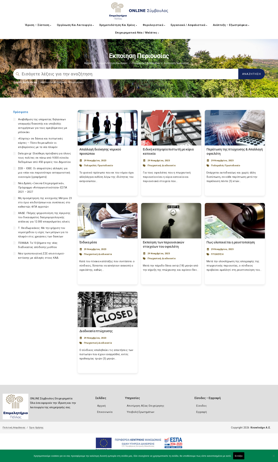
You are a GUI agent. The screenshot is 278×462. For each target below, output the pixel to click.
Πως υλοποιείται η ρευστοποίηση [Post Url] (231, 242)
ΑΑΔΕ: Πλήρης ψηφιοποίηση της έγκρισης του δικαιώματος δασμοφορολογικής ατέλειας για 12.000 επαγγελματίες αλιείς (44, 217)
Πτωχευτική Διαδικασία (146, 63)
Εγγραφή (201, 412)
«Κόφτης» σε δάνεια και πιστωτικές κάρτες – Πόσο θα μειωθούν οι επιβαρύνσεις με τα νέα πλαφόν (40, 143)
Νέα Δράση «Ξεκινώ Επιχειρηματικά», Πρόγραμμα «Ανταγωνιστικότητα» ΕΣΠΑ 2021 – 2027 (42, 187)
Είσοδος (201, 405)
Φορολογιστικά (154, 25)
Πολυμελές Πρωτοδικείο (98, 165)
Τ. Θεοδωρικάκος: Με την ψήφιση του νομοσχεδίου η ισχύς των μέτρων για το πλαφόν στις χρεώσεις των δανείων (43, 232)
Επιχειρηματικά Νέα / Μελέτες (137, 32)
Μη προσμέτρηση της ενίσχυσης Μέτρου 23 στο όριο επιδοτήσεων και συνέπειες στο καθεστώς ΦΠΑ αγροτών (45, 202)
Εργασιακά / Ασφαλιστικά (189, 25)
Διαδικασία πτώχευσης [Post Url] (96, 331)
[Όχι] (273, 457)
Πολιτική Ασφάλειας (14, 427)
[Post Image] (108, 127)
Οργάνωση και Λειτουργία (75, 25)
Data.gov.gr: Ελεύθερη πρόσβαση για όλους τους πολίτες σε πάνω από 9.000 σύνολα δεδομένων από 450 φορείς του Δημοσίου (44, 158)
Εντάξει (239, 456)
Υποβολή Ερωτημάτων (140, 412)
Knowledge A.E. (261, 427)
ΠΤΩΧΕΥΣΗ (217, 254)
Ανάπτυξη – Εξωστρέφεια (231, 25)
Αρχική (88, 63)
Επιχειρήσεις (76, 82)
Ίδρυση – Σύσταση (38, 25)
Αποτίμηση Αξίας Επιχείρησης (145, 405)
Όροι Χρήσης (36, 427)
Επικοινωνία (104, 412)
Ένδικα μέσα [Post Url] (88, 242)
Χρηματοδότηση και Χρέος (118, 25)
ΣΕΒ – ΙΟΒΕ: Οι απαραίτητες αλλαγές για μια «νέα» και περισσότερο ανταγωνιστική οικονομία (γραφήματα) (44, 172)
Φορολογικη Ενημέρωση (53, 82)
